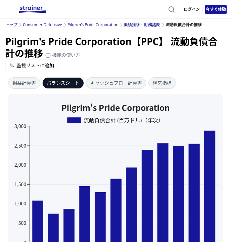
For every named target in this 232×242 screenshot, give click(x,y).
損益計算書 (24, 83)
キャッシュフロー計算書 (116, 83)
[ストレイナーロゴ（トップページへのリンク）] (32, 9)
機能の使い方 (62, 55)
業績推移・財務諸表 (142, 25)
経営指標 (162, 83)
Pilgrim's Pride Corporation (93, 25)
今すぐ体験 (216, 9)
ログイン (192, 9)
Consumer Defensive (42, 25)
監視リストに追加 (32, 65)
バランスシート (63, 83)
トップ (11, 25)
